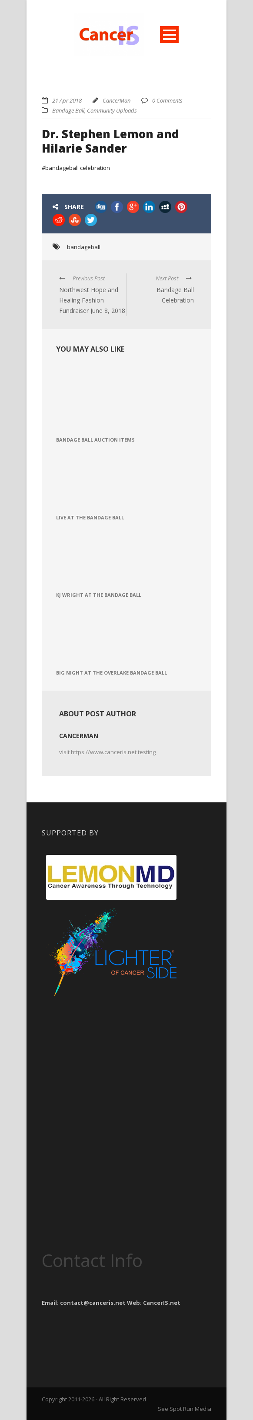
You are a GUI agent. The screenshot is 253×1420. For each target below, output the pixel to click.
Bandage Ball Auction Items (95, 439)
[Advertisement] (111, 1054)
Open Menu (169, 34)
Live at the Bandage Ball (90, 517)
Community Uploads (112, 110)
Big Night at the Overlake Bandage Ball (111, 672)
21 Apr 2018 (67, 100)
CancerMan (116, 100)
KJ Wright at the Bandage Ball (98, 595)
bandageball (83, 247)
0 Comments (167, 100)
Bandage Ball (68, 110)
